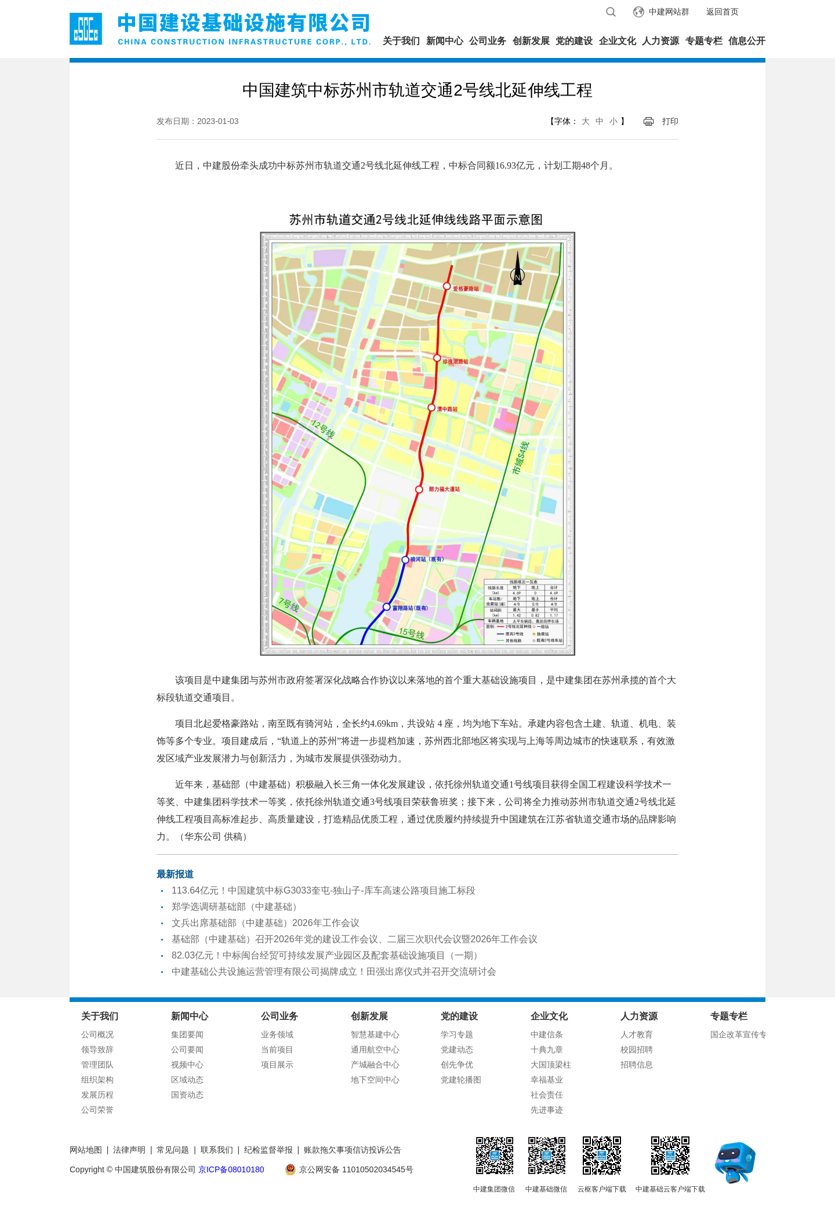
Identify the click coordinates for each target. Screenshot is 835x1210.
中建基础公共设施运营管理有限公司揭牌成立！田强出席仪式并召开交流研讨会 (334, 971)
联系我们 (217, 1149)
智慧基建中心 (375, 1034)
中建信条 (547, 1034)
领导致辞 (97, 1049)
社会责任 (547, 1094)
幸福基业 (547, 1079)
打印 (670, 121)
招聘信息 (636, 1064)
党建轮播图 (461, 1079)
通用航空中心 (375, 1049)
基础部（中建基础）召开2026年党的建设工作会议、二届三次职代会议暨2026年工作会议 (355, 939)
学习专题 (457, 1034)
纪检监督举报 (268, 1149)
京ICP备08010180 (231, 1169)
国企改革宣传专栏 (742, 1034)
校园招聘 (636, 1049)
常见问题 (173, 1149)
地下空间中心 (375, 1079)
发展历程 (97, 1094)
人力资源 (660, 41)
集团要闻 (187, 1034)
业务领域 (277, 1034)
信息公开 (746, 41)
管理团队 (97, 1064)
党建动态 (457, 1049)
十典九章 (547, 1049)
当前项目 (277, 1049)
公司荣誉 (97, 1109)
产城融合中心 (375, 1064)
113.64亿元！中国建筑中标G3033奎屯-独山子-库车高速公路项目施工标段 (323, 890)
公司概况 (97, 1034)
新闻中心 (444, 41)
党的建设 (574, 41)
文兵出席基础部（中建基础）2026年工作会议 (266, 923)
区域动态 (187, 1079)
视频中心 (187, 1064)
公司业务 (487, 41)
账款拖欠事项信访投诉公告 (352, 1149)
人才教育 (636, 1034)
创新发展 (531, 41)
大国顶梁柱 (551, 1064)
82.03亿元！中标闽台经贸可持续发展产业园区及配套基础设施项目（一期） (327, 955)
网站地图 (86, 1149)
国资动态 (187, 1094)
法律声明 (129, 1149)
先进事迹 (547, 1109)
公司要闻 (187, 1049)
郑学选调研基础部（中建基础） (237, 907)
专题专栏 (704, 41)
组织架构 (97, 1079)
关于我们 (401, 41)
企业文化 (617, 41)
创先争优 (457, 1064)
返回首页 (722, 11)
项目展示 (277, 1064)
